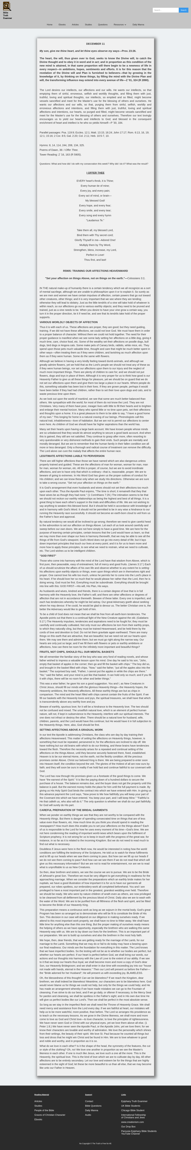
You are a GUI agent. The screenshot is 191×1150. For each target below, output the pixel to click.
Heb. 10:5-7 (97, 135)
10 (107, 135)
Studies (88, 25)
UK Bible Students (130, 1106)
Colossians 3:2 (135, 278)
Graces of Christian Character (49, 1115)
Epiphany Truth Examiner (134, 1101)
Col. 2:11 (84, 135)
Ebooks (62, 25)
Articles (75, 25)
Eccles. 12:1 (82, 132)
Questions (103, 25)
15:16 (49, 135)
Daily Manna (138, 25)
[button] (120, 25)
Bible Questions (93, 1106)
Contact (89, 1101)
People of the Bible (44, 1110)
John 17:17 (120, 132)
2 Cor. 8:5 (59, 135)
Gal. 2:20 (72, 135)
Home (49, 25)
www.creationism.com (132, 1122)
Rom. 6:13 (134, 132)
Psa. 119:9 (67, 132)
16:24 (109, 132)
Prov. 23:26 (128, 50)
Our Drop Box (128, 1126)
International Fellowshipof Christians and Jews (133, 1116)
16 (142, 132)
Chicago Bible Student (132, 1110)
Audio (88, 1115)
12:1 (42, 135)
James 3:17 (136, 564)
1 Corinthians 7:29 (99, 494)
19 (147, 132)
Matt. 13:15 (97, 132)
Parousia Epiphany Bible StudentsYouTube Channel (139, 1132)
